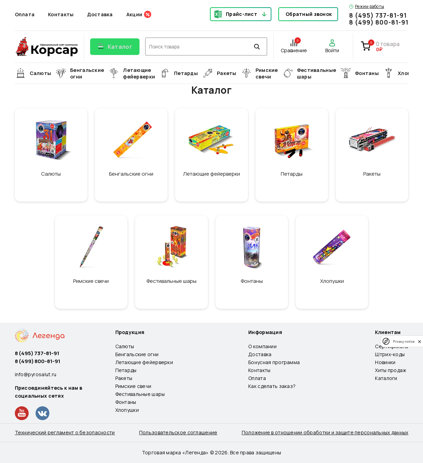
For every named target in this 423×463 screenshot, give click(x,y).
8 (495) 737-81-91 (377, 15)
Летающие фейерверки (144, 362)
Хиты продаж (390, 370)
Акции (134, 14)
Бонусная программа (274, 362)
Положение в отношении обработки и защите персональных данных (325, 432)
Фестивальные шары (140, 394)
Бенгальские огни (136, 354)
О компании (262, 346)
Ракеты (124, 378)
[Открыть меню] (115, 46)
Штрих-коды (390, 354)
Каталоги (386, 378)
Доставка (100, 14)
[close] (419, 341)
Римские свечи (133, 386)
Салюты (124, 346)
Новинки (385, 362)
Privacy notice (403, 341)
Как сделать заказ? (272, 386)
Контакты (61, 14)
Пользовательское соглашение (178, 432)
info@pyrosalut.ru (36, 374)
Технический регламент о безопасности (65, 432)
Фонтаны (125, 402)
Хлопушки (127, 410)
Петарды (126, 370)
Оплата (25, 14)
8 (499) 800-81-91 (378, 22)
